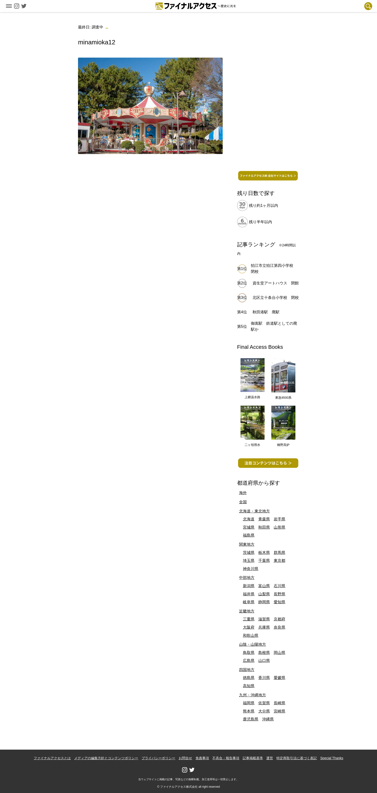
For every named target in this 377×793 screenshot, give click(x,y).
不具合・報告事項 (225, 758)
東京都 (279, 560)
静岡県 (264, 602)
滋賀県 (264, 619)
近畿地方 (246, 611)
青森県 (264, 519)
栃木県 (264, 553)
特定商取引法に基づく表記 (296, 758)
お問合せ (185, 758)
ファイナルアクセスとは (52, 758)
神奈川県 (250, 569)
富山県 (264, 586)
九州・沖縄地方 (252, 695)
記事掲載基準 (253, 758)
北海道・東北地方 (254, 511)
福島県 (248, 535)
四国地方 (246, 670)
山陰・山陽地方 (252, 644)
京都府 (279, 619)
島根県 (264, 653)
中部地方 (246, 578)
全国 (243, 502)
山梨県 (264, 594)
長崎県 (279, 703)
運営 (269, 758)
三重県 (248, 619)
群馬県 (279, 553)
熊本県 (248, 711)
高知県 (248, 686)
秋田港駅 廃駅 (266, 312)
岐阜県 (248, 602)
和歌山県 (250, 635)
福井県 (248, 594)
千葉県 (264, 560)
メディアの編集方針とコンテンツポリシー (106, 758)
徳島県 (248, 678)
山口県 (264, 661)
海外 (243, 493)
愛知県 (279, 602)
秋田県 (264, 527)
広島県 (248, 661)
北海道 (248, 519)
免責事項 (202, 758)
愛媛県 (279, 678)
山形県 (279, 527)
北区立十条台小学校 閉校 (276, 298)
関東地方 (246, 544)
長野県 (279, 594)
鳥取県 (248, 653)
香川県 (264, 678)
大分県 (264, 711)
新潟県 (248, 586)
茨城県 (248, 553)
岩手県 (279, 519)
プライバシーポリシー (158, 758)
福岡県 (248, 703)
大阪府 (248, 627)
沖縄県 (268, 719)
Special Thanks (331, 758)
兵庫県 (264, 627)
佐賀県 (264, 703)
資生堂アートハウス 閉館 (276, 283)
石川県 (279, 586)
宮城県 (248, 527)
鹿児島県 (250, 719)
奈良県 (279, 627)
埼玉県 (248, 560)
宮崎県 (279, 711)
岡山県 (279, 653)
